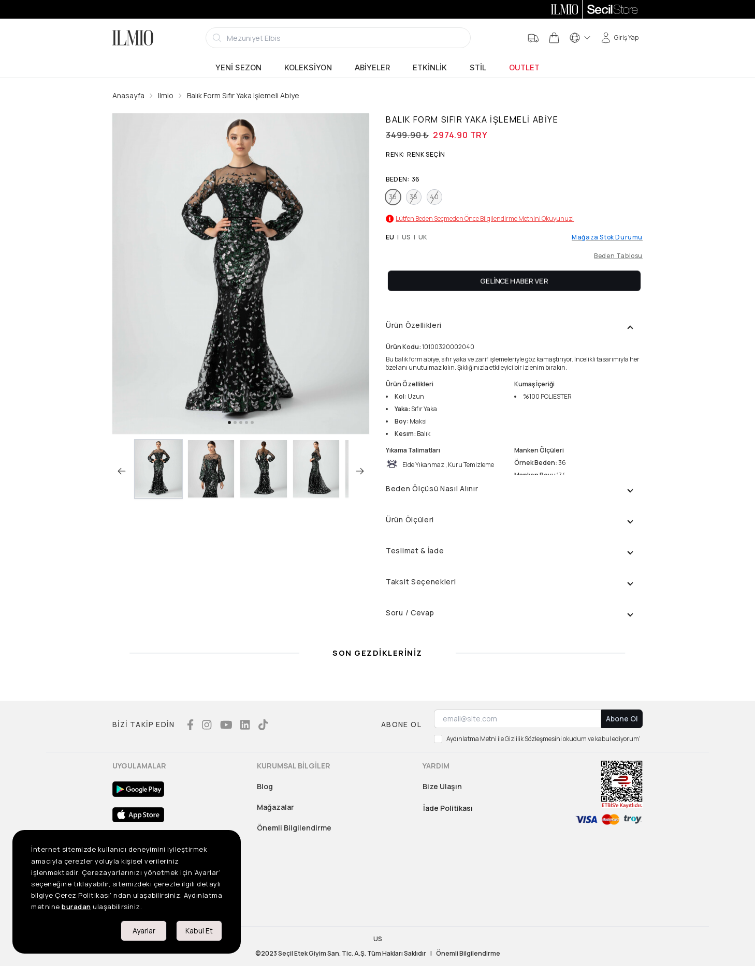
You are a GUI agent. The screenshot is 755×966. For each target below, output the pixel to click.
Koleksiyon (308, 67)
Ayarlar (144, 930)
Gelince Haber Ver (514, 280)
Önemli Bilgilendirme (294, 828)
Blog (265, 786)
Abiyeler (372, 67)
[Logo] (132, 38)
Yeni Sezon (238, 67)
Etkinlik (430, 67)
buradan (76, 906)
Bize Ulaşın (442, 786)
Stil (478, 67)
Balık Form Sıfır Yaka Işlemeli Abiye (243, 95)
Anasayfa (128, 95)
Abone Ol (622, 718)
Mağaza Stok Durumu (607, 237)
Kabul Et (199, 930)
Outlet (524, 67)
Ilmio (165, 95)
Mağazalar (275, 807)
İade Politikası (448, 808)
